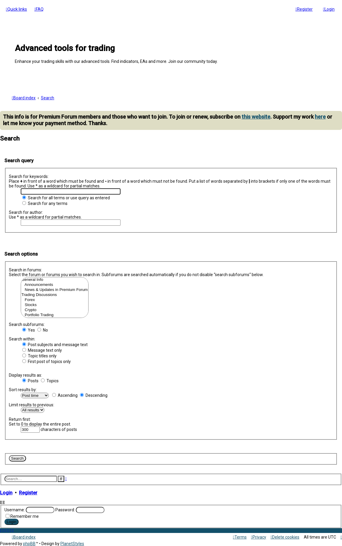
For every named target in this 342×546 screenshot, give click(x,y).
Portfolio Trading (55, 314)
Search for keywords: (29, 175)
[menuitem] (39, 9)
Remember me (24, 515)
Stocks (55, 304)
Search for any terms (45, 202)
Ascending (65, 394)
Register (28, 492)
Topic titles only (39, 355)
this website (256, 116)
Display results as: (25, 374)
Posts (30, 380)
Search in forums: (25, 269)
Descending (93, 394)
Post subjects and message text (55, 344)
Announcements (55, 284)
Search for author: (26, 211)
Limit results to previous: (31, 404)
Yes (28, 329)
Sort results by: (23, 389)
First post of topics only (46, 361)
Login (6, 492)
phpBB (29, 543)
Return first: (20, 418)
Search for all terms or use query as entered (66, 197)
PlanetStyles (72, 543)
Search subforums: (27, 323)
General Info (55, 279)
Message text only (42, 349)
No (42, 329)
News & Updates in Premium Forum (55, 289)
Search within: (22, 338)
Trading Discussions (55, 294)
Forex (55, 299)
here (320, 116)
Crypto (55, 309)
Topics (50, 380)
